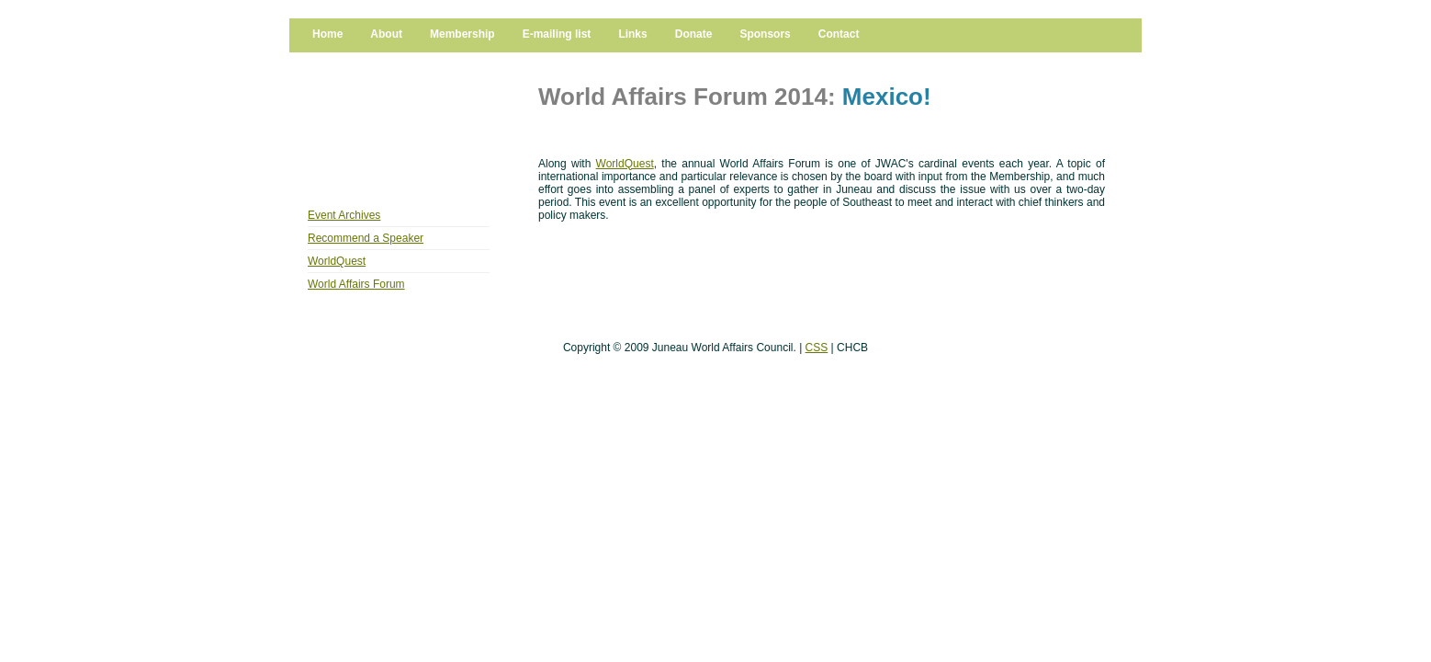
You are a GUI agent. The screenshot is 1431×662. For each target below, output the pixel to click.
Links (632, 34)
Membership (462, 34)
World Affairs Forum (356, 284)
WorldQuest (337, 261)
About (386, 34)
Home (327, 34)
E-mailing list (557, 34)
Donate (694, 34)
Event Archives (344, 215)
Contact (839, 34)
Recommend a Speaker (365, 238)
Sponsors (764, 34)
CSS (817, 347)
